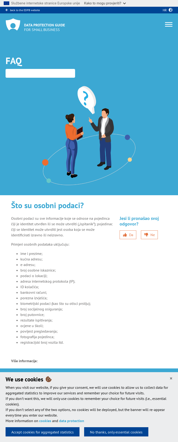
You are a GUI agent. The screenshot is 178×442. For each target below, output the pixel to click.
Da (131, 234)
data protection (71, 420)
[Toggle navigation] (168, 24)
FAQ (14, 61)
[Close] (171, 378)
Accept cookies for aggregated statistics (42, 432)
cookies (45, 420)
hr (164, 10)
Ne (152, 234)
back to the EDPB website (23, 10)
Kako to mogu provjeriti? (105, 3)
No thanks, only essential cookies (116, 432)
